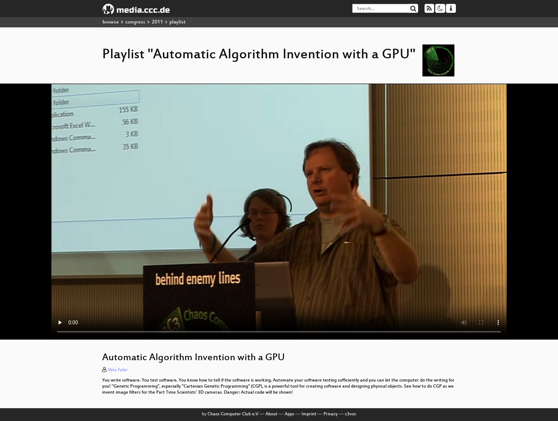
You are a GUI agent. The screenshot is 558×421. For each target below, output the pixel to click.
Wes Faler (118, 370)
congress (135, 22)
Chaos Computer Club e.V (232, 414)
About (271, 414)
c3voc (350, 414)
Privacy (330, 414)
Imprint (308, 414)
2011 (157, 22)
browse (110, 22)
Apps (289, 414)
